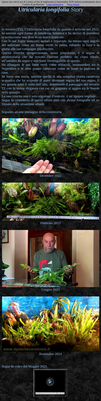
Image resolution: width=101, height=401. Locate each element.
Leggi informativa (54, 4)
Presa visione (73, 4)
